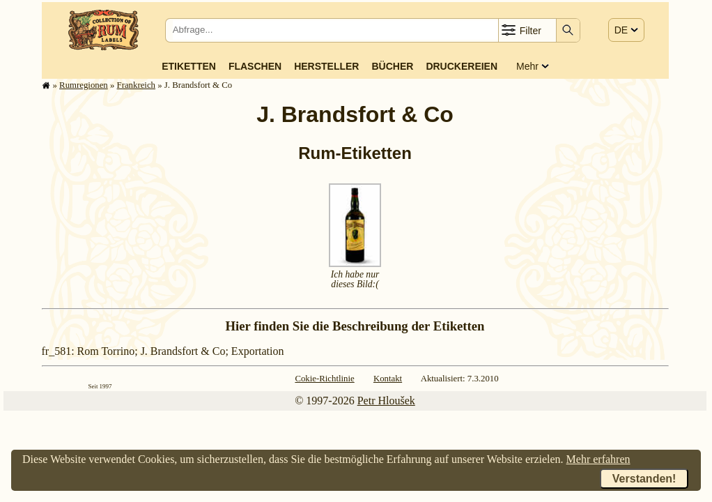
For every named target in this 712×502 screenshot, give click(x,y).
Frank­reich (136, 85)
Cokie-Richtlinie (324, 378)
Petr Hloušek (386, 400)
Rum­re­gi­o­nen (83, 85)
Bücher (392, 66)
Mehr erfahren (598, 459)
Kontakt (387, 378)
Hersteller (326, 66)
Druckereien (461, 66)
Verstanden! (644, 479)
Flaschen (255, 66)
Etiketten (189, 66)
